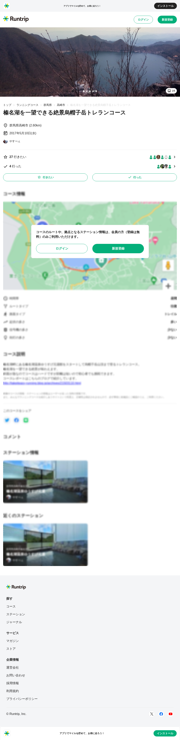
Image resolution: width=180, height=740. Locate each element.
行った (135, 177)
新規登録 (167, 19)
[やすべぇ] (11, 141)
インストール (165, 5)
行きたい (45, 177)
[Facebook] (161, 714)
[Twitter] (152, 714)
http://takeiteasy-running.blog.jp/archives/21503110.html (42, 383)
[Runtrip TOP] (16, 19)
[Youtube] (170, 714)
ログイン (143, 19)
